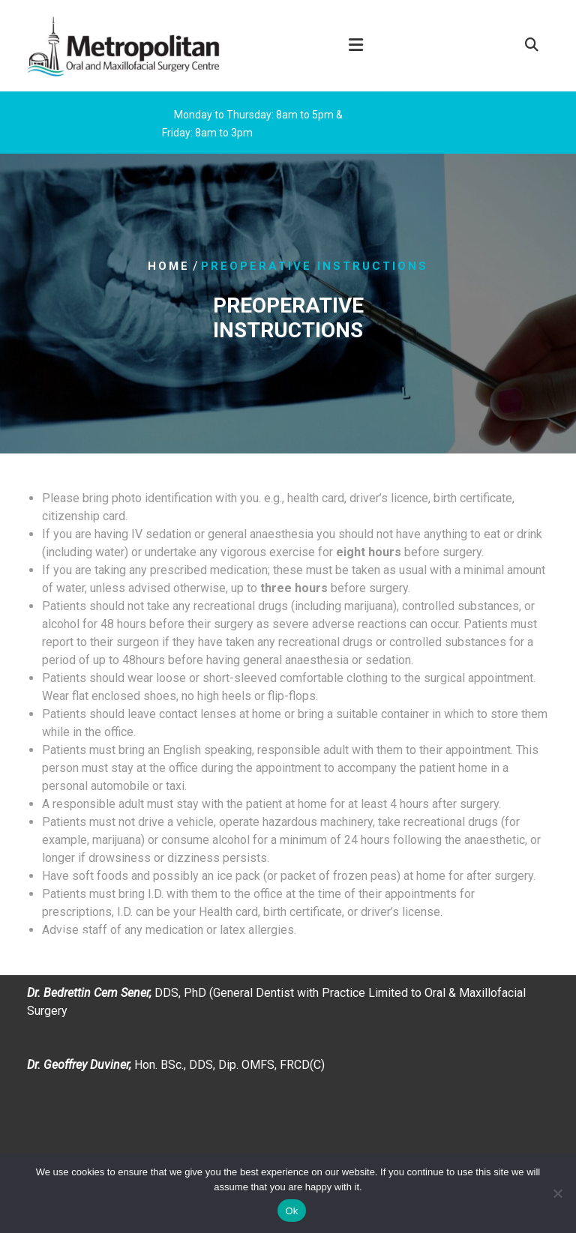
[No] (557, 1193)
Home (169, 266)
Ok (291, 1211)
